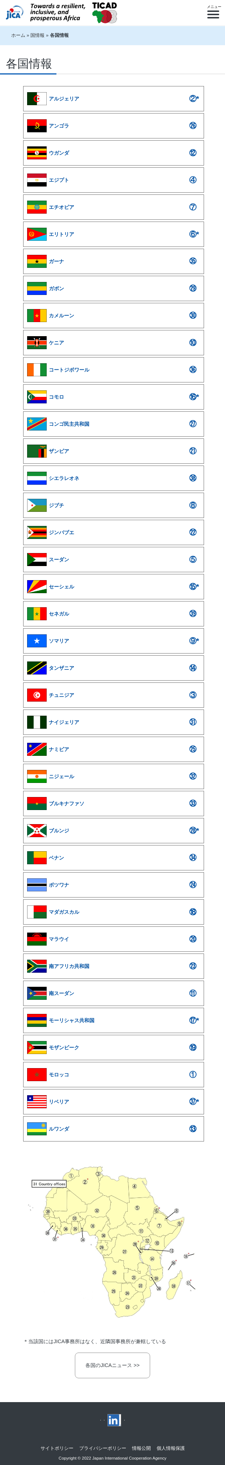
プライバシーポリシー (102, 1448)
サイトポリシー (57, 1448)
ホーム (18, 35)
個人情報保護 (171, 1448)
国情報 (37, 35)
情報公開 (141, 1448)
